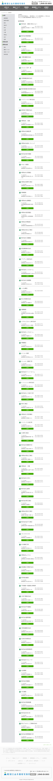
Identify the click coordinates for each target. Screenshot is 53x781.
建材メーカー (7, 49)
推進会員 (5, 41)
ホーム (7, 758)
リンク (43, 760)
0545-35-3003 (46, 3)
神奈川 (5, 25)
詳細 (27, 31)
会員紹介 (44, 758)
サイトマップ (32, 763)
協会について (16, 758)
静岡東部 (6, 18)
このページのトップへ (47, 744)
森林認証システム (34, 758)
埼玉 (5, 27)
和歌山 (5, 34)
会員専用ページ (22, 763)
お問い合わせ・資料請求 (32, 760)
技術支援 (6, 54)
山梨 (5, 30)
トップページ (4, 12)
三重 (5, 32)
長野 (5, 39)
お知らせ (20, 760)
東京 (5, 22)
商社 (5, 47)
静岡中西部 (6, 20)
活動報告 (25, 758)
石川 (5, 37)
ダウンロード (11, 760)
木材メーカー (7, 52)
